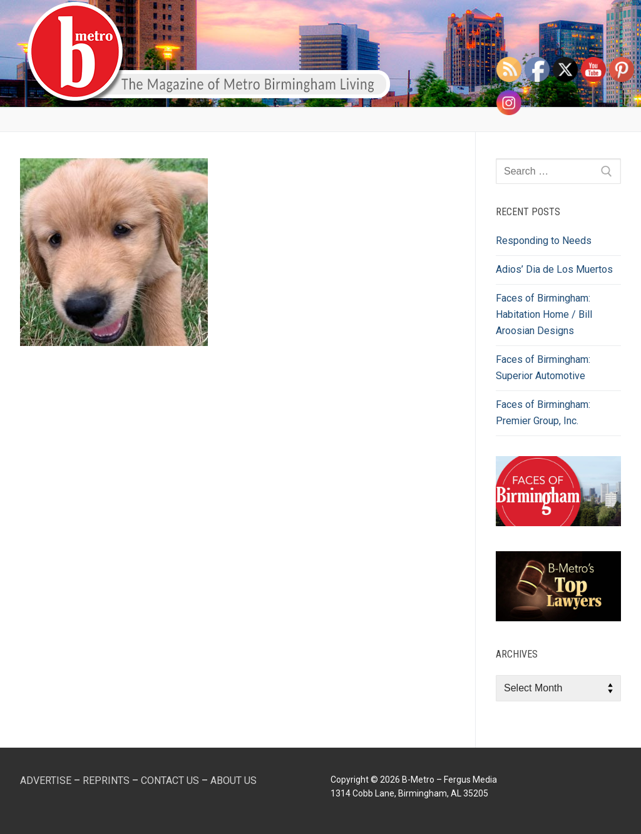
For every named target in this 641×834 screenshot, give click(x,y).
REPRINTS (106, 780)
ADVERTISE (45, 780)
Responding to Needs (544, 241)
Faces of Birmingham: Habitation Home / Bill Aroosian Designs (544, 314)
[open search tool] (560, 53)
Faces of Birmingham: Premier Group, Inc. (543, 413)
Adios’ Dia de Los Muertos (554, 269)
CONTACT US (170, 780)
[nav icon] (596, 54)
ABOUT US (233, 780)
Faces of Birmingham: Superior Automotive (543, 367)
